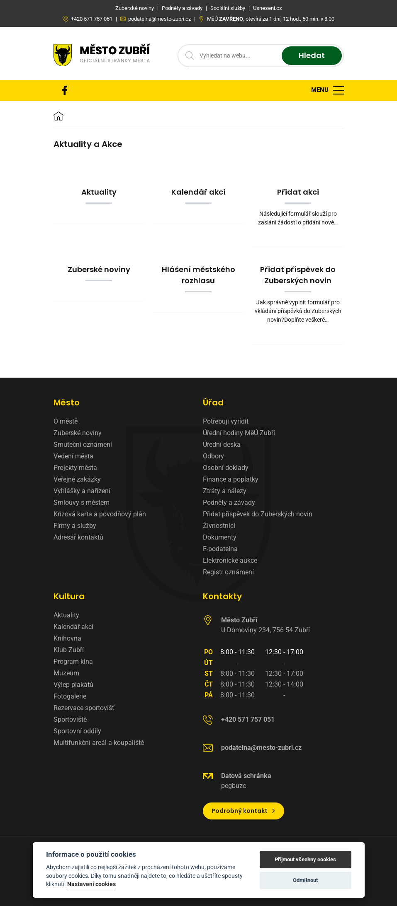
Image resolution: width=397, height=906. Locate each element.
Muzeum (66, 673)
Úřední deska (222, 444)
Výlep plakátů (73, 685)
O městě (66, 421)
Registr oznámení (228, 572)
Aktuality (66, 615)
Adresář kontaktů (78, 537)
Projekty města (75, 468)
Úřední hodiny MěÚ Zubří (239, 433)
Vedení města (73, 456)
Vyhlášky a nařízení (82, 491)
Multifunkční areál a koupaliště (99, 743)
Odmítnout (305, 880)
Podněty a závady (229, 502)
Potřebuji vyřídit (225, 421)
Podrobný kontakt (244, 811)
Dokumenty (219, 537)
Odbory (213, 456)
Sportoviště (70, 719)
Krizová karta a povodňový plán (100, 514)
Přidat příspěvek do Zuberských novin (257, 514)
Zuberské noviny (78, 433)
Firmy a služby (75, 526)
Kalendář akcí (73, 627)
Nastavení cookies (91, 884)
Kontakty (222, 596)
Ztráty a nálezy (224, 491)
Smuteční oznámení (83, 444)
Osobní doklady (225, 468)
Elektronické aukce (230, 560)
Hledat (312, 56)
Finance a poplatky (230, 479)
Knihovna (67, 638)
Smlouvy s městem (82, 502)
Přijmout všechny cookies (305, 859)
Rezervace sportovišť (84, 708)
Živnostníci (219, 526)
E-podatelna (220, 549)
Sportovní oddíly (77, 731)
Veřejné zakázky (77, 479)
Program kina (73, 661)
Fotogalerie (70, 696)
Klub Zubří (69, 650)
